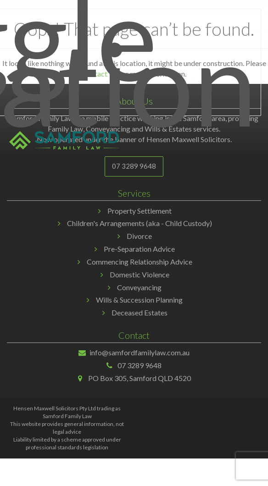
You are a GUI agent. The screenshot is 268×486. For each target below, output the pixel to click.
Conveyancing (139, 287)
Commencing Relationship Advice (139, 261)
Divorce (139, 236)
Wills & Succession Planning (139, 299)
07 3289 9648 (134, 166)
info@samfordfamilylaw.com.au (139, 352)
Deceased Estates (140, 312)
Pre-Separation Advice (139, 248)
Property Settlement (139, 210)
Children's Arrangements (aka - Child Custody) (139, 223)
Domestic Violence (139, 274)
